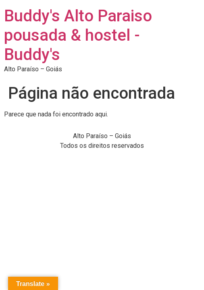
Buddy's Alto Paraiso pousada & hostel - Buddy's (78, 35)
